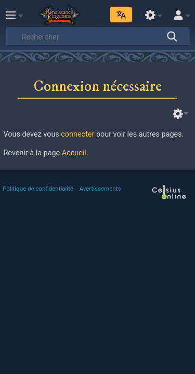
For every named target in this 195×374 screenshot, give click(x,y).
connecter (77, 134)
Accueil (74, 153)
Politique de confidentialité (38, 188)
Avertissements (100, 188)
